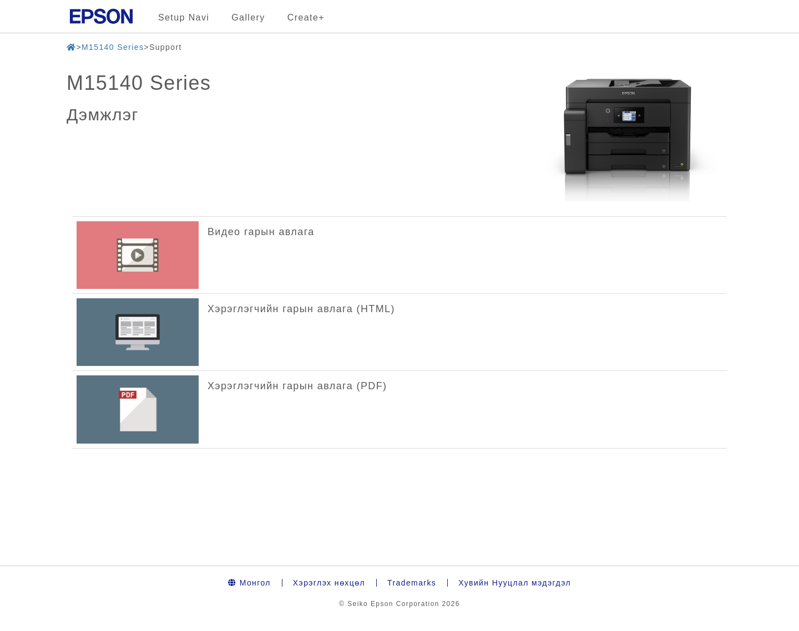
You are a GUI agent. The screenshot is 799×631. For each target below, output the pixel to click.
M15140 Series (113, 47)
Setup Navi (183, 17)
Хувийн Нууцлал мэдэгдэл (514, 582)
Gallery (248, 17)
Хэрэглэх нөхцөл (329, 582)
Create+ (306, 17)
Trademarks (411, 582)
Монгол (249, 582)
